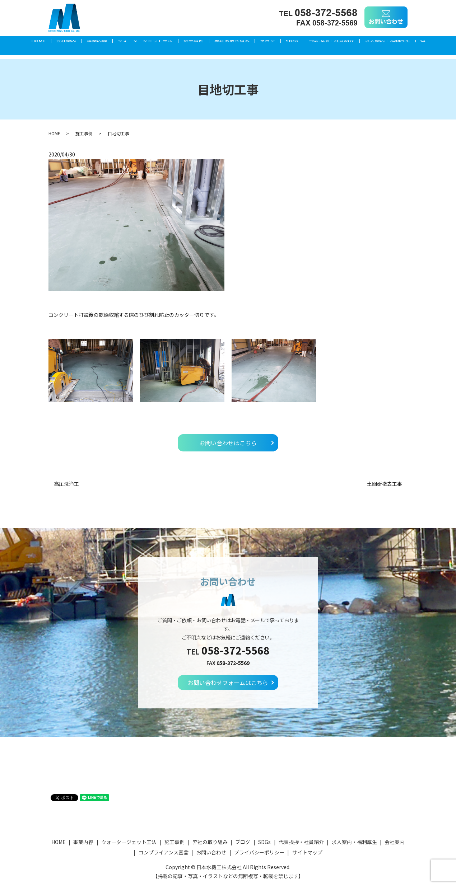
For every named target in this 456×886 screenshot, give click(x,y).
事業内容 (86, 42)
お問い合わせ (211, 852)
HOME (18, 42)
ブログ (274, 42)
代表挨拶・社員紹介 (347, 42)
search (449, 42)
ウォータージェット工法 (138, 42)
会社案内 (51, 42)
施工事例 (191, 42)
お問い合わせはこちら (228, 443)
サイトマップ (307, 852)
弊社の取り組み (234, 42)
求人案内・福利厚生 (407, 42)
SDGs (303, 42)
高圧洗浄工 (66, 483)
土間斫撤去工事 (384, 483)
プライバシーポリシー (259, 852)
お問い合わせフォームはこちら (228, 682)
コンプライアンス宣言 (164, 852)
